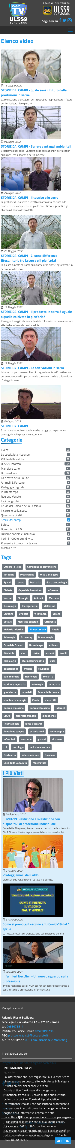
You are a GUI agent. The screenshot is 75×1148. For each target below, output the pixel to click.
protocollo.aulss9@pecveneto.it (28, 1035)
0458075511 (15, 1026)
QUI (20, 1117)
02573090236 (44, 1031)
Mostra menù (70, 28)
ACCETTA (63, 1141)
